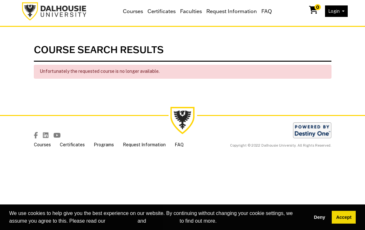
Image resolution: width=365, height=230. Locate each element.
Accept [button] (344, 217)
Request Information (231, 11)
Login (334, 11)
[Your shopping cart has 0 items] (314, 11)
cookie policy (121, 221)
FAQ (266, 11)
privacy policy (162, 221)
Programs (104, 144)
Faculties (191, 11)
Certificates (161, 11)
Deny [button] (319, 217)
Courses (133, 11)
